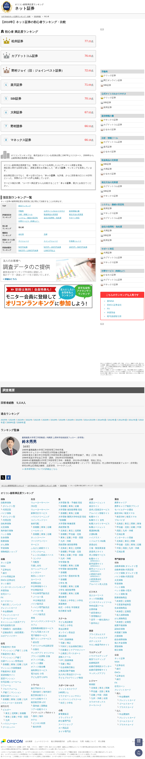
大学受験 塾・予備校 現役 (70, 502)
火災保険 (5, 527)
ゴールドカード (10, 618)
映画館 (92, 684)
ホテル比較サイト (39, 699)
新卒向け (95, 623)
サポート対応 (74, 218)
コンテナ (37, 558)
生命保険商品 (121, 608)
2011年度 (133, 420)
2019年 (54, 420)
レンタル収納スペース (43, 555)
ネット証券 (6, 562)
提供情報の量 (74, 211)
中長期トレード (75, 241)
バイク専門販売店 (41, 607)
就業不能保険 (121, 625)
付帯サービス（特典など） (29, 221)
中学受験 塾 (63, 562)
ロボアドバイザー (9, 636)
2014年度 (102, 420)
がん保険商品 (121, 618)
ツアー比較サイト (39, 709)
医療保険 (5, 541)
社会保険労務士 (76, 646)
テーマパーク (95, 705)
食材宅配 (35, 523)
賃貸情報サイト (8, 675)
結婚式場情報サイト (98, 670)
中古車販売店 (37, 590)
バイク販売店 (37, 604)
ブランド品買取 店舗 (40, 656)
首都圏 (6, 664)
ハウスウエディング (98, 656)
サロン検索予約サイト (99, 645)
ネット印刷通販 (96, 598)
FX (108, 308)
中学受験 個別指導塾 (67, 569)
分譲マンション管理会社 (12, 661)
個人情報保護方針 (58, 741)
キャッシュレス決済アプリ (13, 622)
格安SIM (120, 516)
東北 (7, 713)
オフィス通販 (37, 663)
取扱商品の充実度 (51, 214)
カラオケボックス (97, 702)
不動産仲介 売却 (8, 647)
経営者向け (96, 613)
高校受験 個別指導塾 (67, 544)
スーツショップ (65, 724)
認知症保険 (120, 629)
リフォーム (6, 685)
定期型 (128, 601)
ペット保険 (6, 534)
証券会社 (7, 569)
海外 (41, 716)
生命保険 (5, 537)
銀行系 (6, 604)
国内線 (36, 706)
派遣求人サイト (96, 551)
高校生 (63, 600)
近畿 (19, 664)
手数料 (21, 211)
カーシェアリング (39, 569)
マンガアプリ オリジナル (42, 653)
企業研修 (93, 609)
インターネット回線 (124, 537)
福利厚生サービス (39, 670)
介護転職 (93, 534)
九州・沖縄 (65, 541)
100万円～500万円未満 (78, 247)
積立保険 (119, 650)
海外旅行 (47, 692)
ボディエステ (95, 641)
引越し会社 (36, 565)
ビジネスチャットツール (100, 602)
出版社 (36, 649)
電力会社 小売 (37, 673)
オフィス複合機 (38, 667)
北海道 (63, 530)
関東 (107, 688)
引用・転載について (88, 741)
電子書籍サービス (39, 635)
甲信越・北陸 (75, 534)
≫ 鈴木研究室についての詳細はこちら (39, 469)
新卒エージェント (97, 570)
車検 (33, 618)
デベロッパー (9, 727)
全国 (105, 698)
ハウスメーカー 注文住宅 (11, 703)
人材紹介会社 (95, 575)
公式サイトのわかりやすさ (54, 211)
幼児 (62, 625)
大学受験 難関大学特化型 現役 (72, 516)
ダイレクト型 (9, 506)
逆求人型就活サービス (99, 509)
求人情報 (101, 741)
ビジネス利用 (39, 723)
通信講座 (62, 636)
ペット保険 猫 (121, 594)
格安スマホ (131, 516)
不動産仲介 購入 (8, 654)
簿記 (69, 643)
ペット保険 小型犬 (123, 590)
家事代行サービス (39, 513)
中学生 (72, 600)
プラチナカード (126, 707)
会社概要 (28, 741)
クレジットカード (9, 608)
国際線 (44, 706)
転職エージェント (97, 527)
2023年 (20, 420)
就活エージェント (97, 502)
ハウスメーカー (10, 723)
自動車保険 (6, 502)
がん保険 (5, 544)
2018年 (62, 420)
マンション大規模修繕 (11, 668)
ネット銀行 (6, 583)
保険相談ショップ (9, 551)
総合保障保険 (121, 639)
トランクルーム (38, 551)
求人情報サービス (97, 555)
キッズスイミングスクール (69, 699)
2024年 (12, 420)
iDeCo (117, 672)
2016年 (70, 420)
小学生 (80, 600)
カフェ (34, 625)
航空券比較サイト (39, 695)
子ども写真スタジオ (40, 632)
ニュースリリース (42, 741)
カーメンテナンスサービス (43, 621)
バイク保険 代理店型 (124, 576)
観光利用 (37, 727)
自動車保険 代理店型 (124, 569)
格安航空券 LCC (38, 702)
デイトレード (23, 241)
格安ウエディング (97, 659)
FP (61, 639)
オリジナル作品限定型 (43, 646)
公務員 (63, 653)
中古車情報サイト (39, 586)
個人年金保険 (121, 643)
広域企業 (121, 534)
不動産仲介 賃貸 (8, 671)
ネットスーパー (38, 537)
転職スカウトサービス (99, 523)
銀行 (5, 573)
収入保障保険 (123, 615)
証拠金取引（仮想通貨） (14, 632)
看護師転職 (94, 530)
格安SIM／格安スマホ (125, 513)
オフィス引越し (38, 660)
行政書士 (64, 650)
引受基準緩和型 (124, 604)
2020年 (45, 420)
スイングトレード (51, 241)
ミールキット (37, 530)
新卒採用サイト (96, 565)
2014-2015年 (90, 420)
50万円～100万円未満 (52, 247)
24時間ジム (63, 692)
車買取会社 (36, 583)
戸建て (18, 650)
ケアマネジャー (78, 650)
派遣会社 (93, 544)
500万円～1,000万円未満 (28, 251)
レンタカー (36, 572)
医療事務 (69, 639)
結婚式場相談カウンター (100, 666)
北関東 (15, 713)
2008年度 (21, 422)
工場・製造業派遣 (97, 548)
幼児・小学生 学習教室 (69, 607)
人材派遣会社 (95, 580)
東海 (13, 664)
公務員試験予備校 (66, 671)
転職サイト (94, 516)
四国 (119, 530)
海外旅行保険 (7, 530)
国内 (35, 716)
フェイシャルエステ (98, 638)
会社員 (21, 234)
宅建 (62, 643)
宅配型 (36, 562)
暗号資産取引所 (114, 316)
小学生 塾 (62, 583)
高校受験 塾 (63, 527)
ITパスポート (75, 653)
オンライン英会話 (66, 632)
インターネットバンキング (13, 587)
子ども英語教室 (65, 622)
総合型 (36, 642)
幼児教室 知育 (64, 611)
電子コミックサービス (41, 639)
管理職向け (96, 616)
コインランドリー (39, 520)
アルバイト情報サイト (99, 513)
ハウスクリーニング (40, 516)
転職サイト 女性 (96, 520)
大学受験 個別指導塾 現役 (70, 509)
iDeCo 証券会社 (114, 305)
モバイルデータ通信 (124, 509)
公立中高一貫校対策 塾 (69, 576)
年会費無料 (8, 611)
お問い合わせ (72, 741)
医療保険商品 (121, 597)
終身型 (120, 601)
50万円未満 (22, 247)
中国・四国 (23, 717)
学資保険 (5, 548)
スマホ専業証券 (8, 576)
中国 (139, 527)
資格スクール (64, 657)
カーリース (36, 579)
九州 (25, 664)
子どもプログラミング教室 (70, 678)
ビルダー (7, 710)
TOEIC (63, 646)
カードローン (7, 601)
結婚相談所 (94, 663)
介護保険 (119, 636)
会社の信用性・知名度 (52, 218)
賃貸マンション (8, 678)
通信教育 (62, 597)
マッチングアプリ (97, 673)
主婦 (45, 234)
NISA (3, 566)
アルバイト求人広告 (98, 584)
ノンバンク (16, 604)
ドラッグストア (65, 717)
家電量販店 (63, 714)
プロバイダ (120, 520)
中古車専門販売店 (41, 593)
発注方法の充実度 (76, 214)
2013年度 (112, 420)
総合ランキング (24, 206)
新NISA (110, 301)
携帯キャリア (121, 502)
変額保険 (119, 646)
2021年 (37, 420)
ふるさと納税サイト (40, 548)
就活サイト (94, 506)
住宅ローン (6, 594)
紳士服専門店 (64, 721)
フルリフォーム (10, 689)
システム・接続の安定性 (28, 218)
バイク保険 (6, 513)
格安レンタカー (38, 576)
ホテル (34, 720)
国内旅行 (37, 692)
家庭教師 (62, 604)
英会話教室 (63, 629)
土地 (25, 650)
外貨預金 (111, 312)
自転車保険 (6, 523)
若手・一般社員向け (100, 619)
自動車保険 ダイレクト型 (126, 566)
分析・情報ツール (25, 214)
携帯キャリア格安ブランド (127, 506)
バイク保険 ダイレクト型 (126, 573)
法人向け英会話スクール (69, 674)
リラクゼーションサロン (69, 696)
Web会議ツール (96, 606)
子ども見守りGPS (39, 677)
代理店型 (7, 509)
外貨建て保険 (121, 632)
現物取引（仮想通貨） (13, 629)
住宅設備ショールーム (11, 682)
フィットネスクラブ (67, 689)
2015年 (79, 420)
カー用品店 (63, 728)
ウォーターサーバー (40, 502)
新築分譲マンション (10, 696)
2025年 (4, 420)
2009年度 (11, 422)
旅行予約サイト (38, 688)
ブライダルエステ (97, 634)
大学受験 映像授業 (66, 523)
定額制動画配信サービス (42, 628)
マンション (8, 650)
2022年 (29, 420)
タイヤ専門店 (64, 731)
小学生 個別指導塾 (66, 590)
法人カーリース (96, 595)
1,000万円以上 (49, 251)
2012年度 (122, 420)
